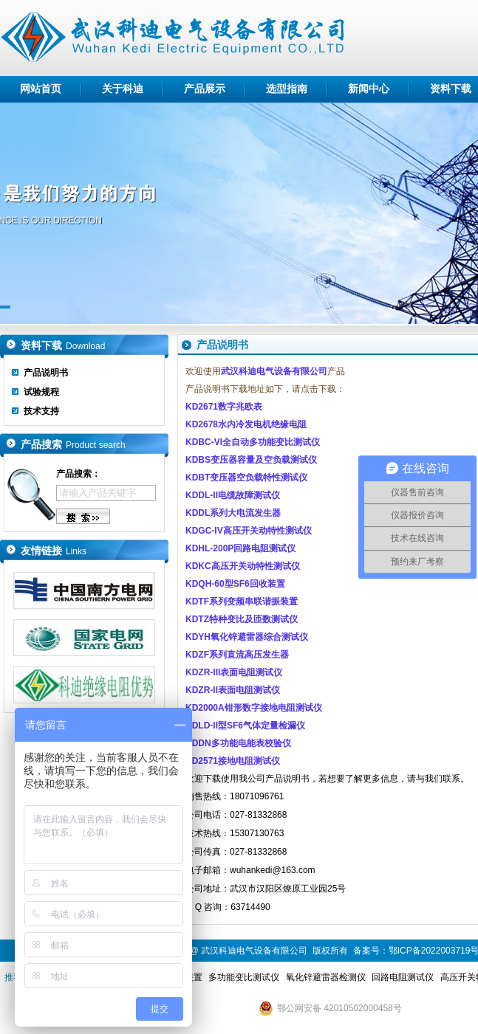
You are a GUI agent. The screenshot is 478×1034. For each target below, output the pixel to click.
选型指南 (286, 88)
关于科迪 (122, 88)
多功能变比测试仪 (243, 977)
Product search (96, 445)
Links (76, 551)
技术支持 (41, 411)
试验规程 (41, 392)
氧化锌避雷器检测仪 (326, 977)
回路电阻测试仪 (403, 977)
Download (85, 346)
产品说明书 (46, 373)
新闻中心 (368, 88)
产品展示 (204, 88)
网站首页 (40, 88)
